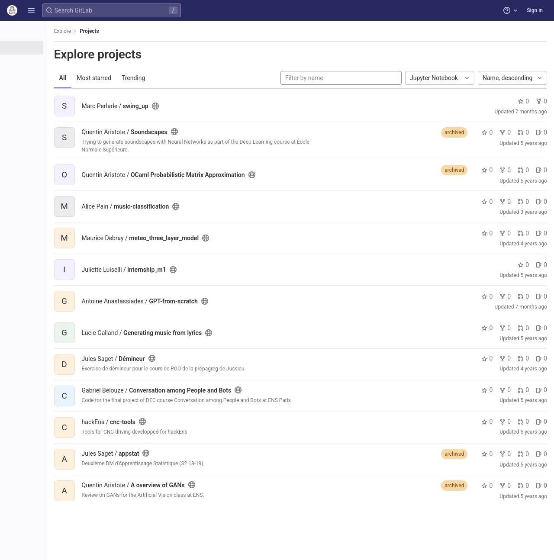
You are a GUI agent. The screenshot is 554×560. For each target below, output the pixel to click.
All (126, 77)
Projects (153, 31)
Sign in (535, 10)
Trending (197, 77)
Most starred (158, 77)
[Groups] (55, 62)
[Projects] (55, 48)
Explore (126, 31)
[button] (31, 10)
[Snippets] (55, 90)
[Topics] (55, 76)
